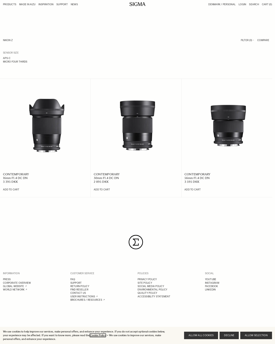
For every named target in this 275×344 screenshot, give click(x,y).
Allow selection (256, 335)
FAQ (72, 279)
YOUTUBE (210, 279)
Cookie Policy (98, 335)
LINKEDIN (210, 289)
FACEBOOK (211, 286)
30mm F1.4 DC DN (106, 178)
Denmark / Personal (222, 4)
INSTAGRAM (212, 282)
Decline (229, 335)
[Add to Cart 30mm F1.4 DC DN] (102, 189)
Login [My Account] (242, 4)
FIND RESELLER (79, 289)
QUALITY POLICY (147, 293)
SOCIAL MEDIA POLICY (151, 286)
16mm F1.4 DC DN (15, 178)
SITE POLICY (145, 282)
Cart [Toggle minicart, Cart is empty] (267, 4)
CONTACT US (78, 293)
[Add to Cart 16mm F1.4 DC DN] (11, 189)
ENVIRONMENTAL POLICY (152, 289)
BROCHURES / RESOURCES (86, 299)
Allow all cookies (201, 335)
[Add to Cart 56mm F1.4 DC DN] (192, 189)
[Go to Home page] (137, 4)
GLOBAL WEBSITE (13, 286)
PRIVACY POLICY (147, 279)
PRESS (7, 279)
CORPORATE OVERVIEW (17, 282)
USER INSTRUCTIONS (82, 296)
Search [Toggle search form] (254, 4)
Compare (263, 40)
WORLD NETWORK (13, 289)
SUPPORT (76, 282)
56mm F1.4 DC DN (197, 178)
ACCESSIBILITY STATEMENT (154, 296)
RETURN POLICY (79, 286)
